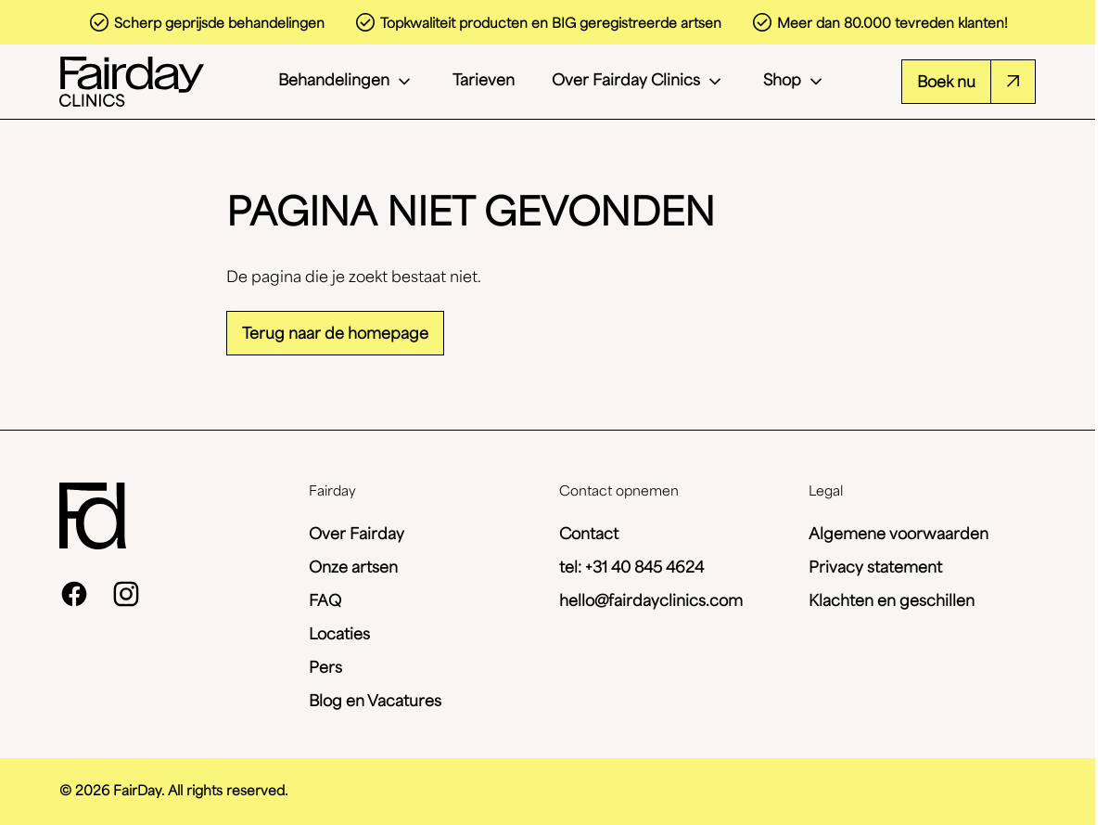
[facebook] (74, 594)
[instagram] (126, 594)
